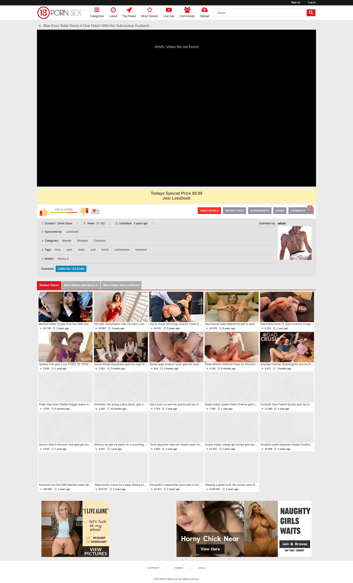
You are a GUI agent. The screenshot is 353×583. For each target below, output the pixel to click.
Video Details (209, 210)
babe (81, 249)
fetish (105, 249)
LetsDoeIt (72, 231)
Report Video (234, 210)
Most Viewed (149, 11)
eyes (69, 249)
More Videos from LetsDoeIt (121, 285)
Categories (97, 11)
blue (58, 249)
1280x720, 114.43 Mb (71, 268)
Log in (312, 2)
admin (282, 223)
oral (93, 249)
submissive (122, 249)
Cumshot (100, 240)
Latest (113, 11)
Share (280, 210)
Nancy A (63, 258)
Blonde (67, 240)
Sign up (295, 2)
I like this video (43, 211)
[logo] (59, 12)
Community (187, 11)
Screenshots (259, 210)
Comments (302, 209)
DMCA (202, 568)
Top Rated (129, 11)
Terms (178, 568)
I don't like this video (84, 211)
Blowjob (82, 240)
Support (153, 568)
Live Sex (168, 11)
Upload (204, 11)
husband (141, 249)
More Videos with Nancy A (81, 285)
